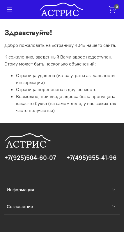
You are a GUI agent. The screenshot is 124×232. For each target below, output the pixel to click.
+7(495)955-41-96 (91, 158)
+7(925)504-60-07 (30, 158)
